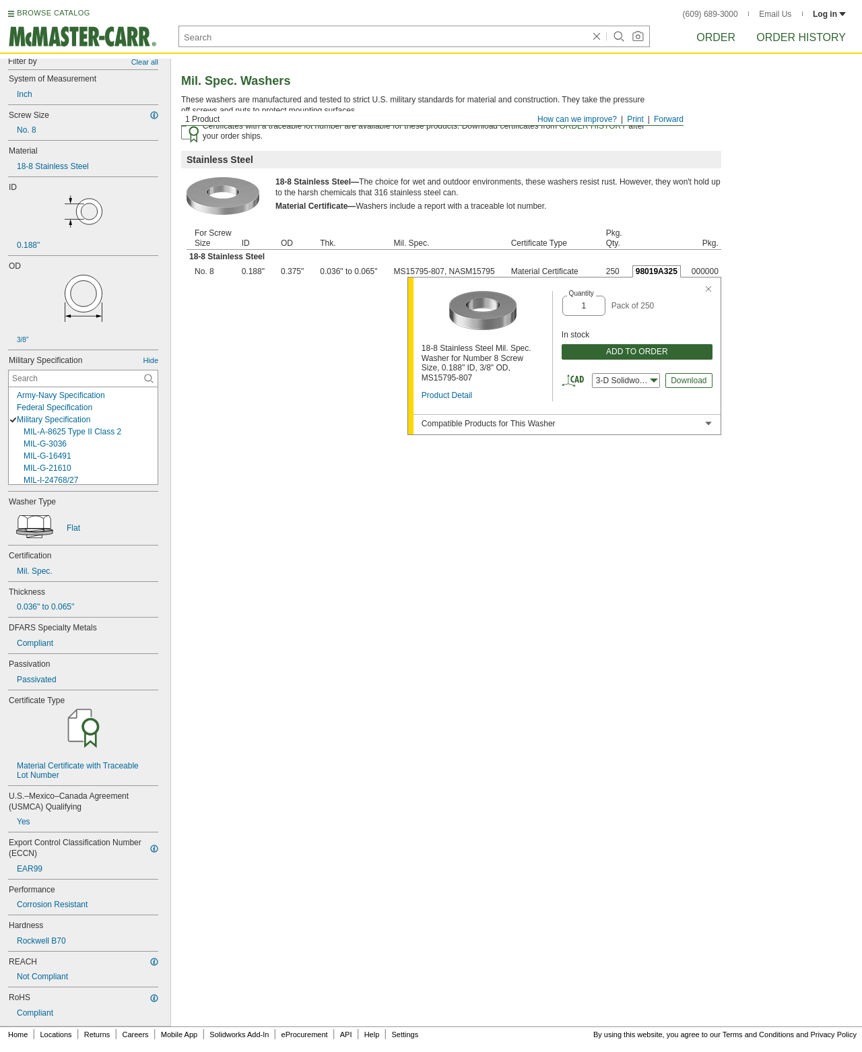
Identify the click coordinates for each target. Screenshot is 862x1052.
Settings (404, 1034)
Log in (829, 14)
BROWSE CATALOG (53, 13)
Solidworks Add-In (239, 1034)
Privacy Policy (834, 1034)
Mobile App (179, 1034)
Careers (135, 1034)
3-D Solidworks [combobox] (627, 380)
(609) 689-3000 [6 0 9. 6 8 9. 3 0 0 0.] (710, 14)
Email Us (775, 14)
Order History (801, 37)
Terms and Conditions (758, 1034)
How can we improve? (577, 119)
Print (635, 119)
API (346, 1034)
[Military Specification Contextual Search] (83, 378)
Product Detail (447, 395)
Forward (669, 119)
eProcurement (304, 1034)
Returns (97, 1034)
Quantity (581, 293)
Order (715, 37)
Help (372, 1034)
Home (18, 1034)
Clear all (144, 62)
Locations (56, 1034)
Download (688, 380)
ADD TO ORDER (637, 351)
